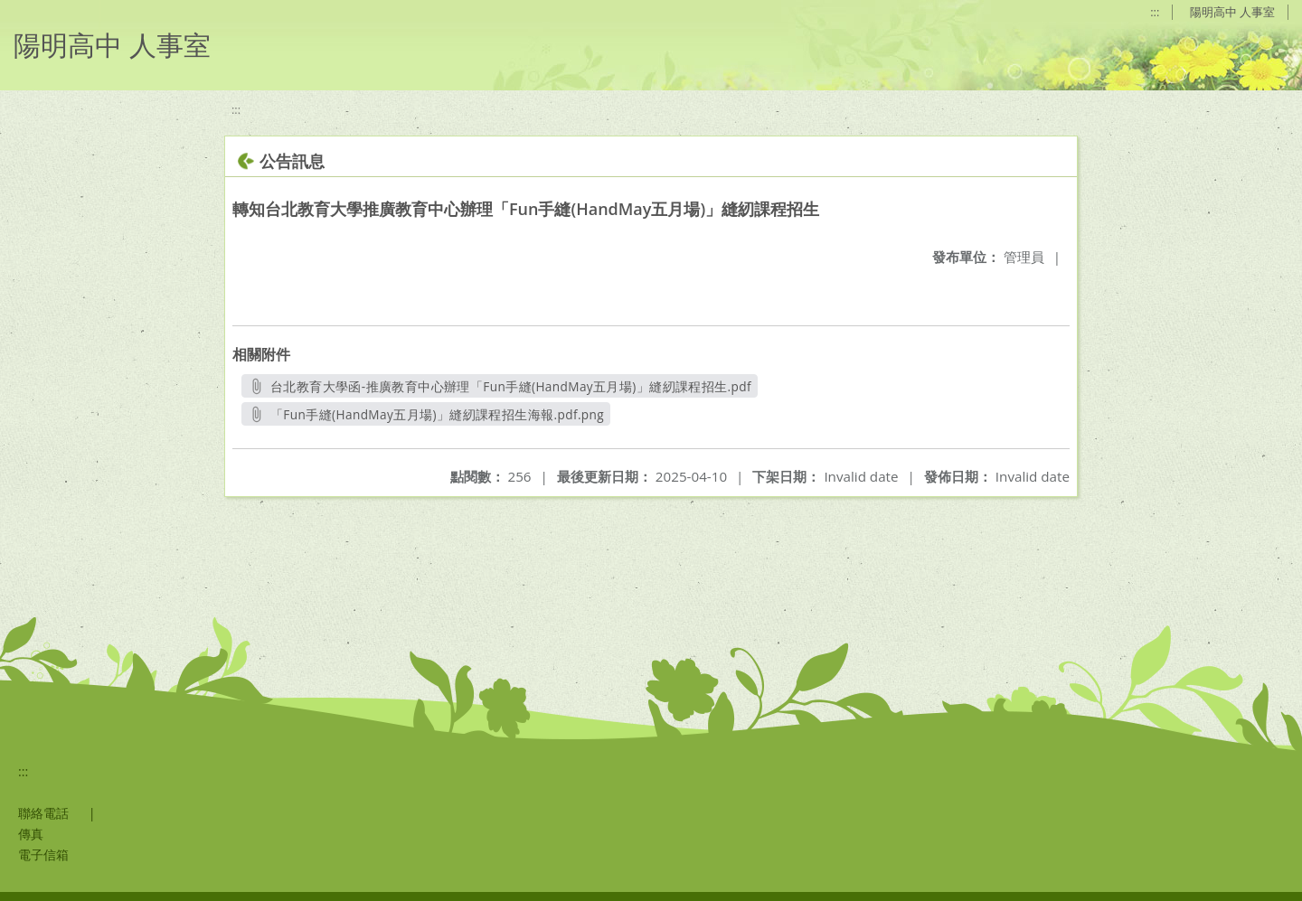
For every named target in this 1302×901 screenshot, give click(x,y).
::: (1154, 12)
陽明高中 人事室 (1232, 12)
